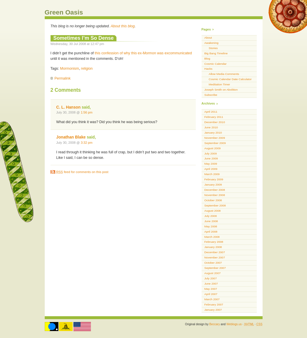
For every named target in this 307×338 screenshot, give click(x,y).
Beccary (214, 324)
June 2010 (211, 127)
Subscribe (210, 94)
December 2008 (214, 189)
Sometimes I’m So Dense (83, 38)
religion (87, 68)
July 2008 (210, 215)
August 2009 (212, 148)
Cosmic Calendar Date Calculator (230, 79)
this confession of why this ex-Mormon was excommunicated (143, 53)
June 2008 (211, 221)
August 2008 (212, 210)
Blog (207, 58)
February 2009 (213, 179)
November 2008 (214, 195)
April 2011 (211, 111)
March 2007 (212, 299)
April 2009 (211, 168)
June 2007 (211, 283)
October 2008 (213, 200)
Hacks (208, 68)
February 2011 (213, 116)
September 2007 (215, 267)
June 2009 (211, 158)
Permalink (63, 78)
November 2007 (214, 257)
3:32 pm (87, 142)
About (208, 37)
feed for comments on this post (82, 172)
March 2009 (212, 174)
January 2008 (213, 247)
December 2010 (214, 122)
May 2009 (210, 163)
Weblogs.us (234, 324)
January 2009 (213, 184)
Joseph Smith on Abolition (221, 89)
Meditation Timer (219, 84)
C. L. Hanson (68, 107)
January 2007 (213, 309)
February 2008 (213, 241)
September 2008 (215, 205)
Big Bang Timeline (216, 53)
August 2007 (212, 273)
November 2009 (214, 137)
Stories (213, 48)
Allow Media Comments (224, 73)
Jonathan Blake (71, 137)
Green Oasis (64, 12)
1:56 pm (87, 112)
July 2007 (210, 278)
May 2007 (210, 288)
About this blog (123, 26)
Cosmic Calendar (215, 63)
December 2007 (214, 252)
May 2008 (210, 226)
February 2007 (213, 304)
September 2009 (215, 143)
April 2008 (211, 231)
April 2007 (211, 294)
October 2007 (213, 262)
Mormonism (69, 68)
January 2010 (213, 132)
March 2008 (212, 236)
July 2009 (210, 153)
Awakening (211, 42)
